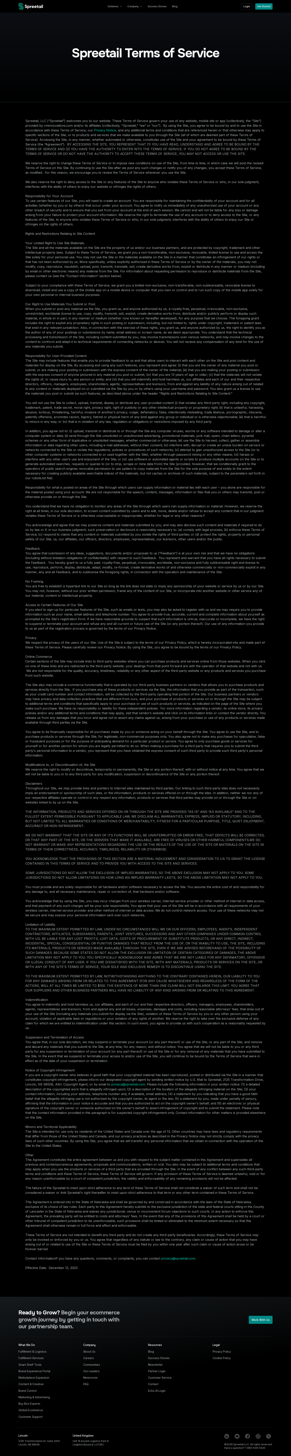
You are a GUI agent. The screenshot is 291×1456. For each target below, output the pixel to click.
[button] (114, 6)
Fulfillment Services (31, 1358)
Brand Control (27, 1390)
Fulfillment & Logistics (32, 1351)
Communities (91, 1364)
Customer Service (160, 1377)
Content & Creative (31, 1384)
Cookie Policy (222, 1358)
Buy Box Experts (29, 1403)
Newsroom (90, 1377)
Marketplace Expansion (33, 1377)
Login (246, 6)
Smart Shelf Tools (30, 1364)
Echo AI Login (157, 1390)
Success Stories (159, 1358)
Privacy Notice (105, 130)
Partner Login (157, 1371)
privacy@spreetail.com (128, 1084)
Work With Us (261, 1319)
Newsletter (155, 1364)
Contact (153, 1384)
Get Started (264, 6)
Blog (151, 1351)
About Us (89, 1351)
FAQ (86, 1384)
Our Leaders (91, 1371)
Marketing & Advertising (34, 1397)
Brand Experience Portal (34, 1371)
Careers (88, 1358)
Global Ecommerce (30, 1410)
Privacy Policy (222, 1351)
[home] (30, 6)
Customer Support (30, 1416)
